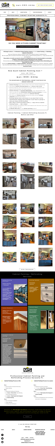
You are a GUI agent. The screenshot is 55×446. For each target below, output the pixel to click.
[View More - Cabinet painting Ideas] (27, 269)
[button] (37, 12)
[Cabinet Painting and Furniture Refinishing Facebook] (2, 435)
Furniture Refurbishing (44, 60)
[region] (14, 292)
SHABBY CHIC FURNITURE (40, 432)
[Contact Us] (27, 416)
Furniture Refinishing (26, 90)
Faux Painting (5, 299)
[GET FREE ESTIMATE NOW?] (45, 5)
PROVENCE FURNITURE (40, 433)
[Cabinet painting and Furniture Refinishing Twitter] (2, 438)
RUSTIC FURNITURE (40, 431)
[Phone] (13, 5)
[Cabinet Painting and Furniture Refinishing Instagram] (2, 442)
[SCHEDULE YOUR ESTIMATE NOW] (27, 46)
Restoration (25, 62)
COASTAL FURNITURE (40, 434)
